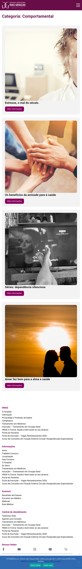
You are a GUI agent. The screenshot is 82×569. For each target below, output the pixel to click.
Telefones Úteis (9, 516)
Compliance (7, 421)
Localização (7, 456)
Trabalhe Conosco (10, 453)
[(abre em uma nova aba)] (10, 549)
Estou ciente (35, 565)
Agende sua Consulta (11, 519)
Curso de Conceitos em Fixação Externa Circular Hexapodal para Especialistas (37, 439)
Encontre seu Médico (11, 498)
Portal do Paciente (10, 433)
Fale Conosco (8, 459)
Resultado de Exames (12, 495)
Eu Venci (6, 465)
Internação (7, 415)
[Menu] (78, 5)
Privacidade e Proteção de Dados (17, 418)
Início (4, 450)
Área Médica (7, 504)
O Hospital (7, 412)
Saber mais (48, 565)
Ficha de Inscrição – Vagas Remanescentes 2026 (24, 436)
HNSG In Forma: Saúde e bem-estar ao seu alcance (25, 430)
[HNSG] (21, 5)
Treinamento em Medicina (14, 424)
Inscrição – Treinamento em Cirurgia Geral (21, 427)
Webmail (6, 501)
